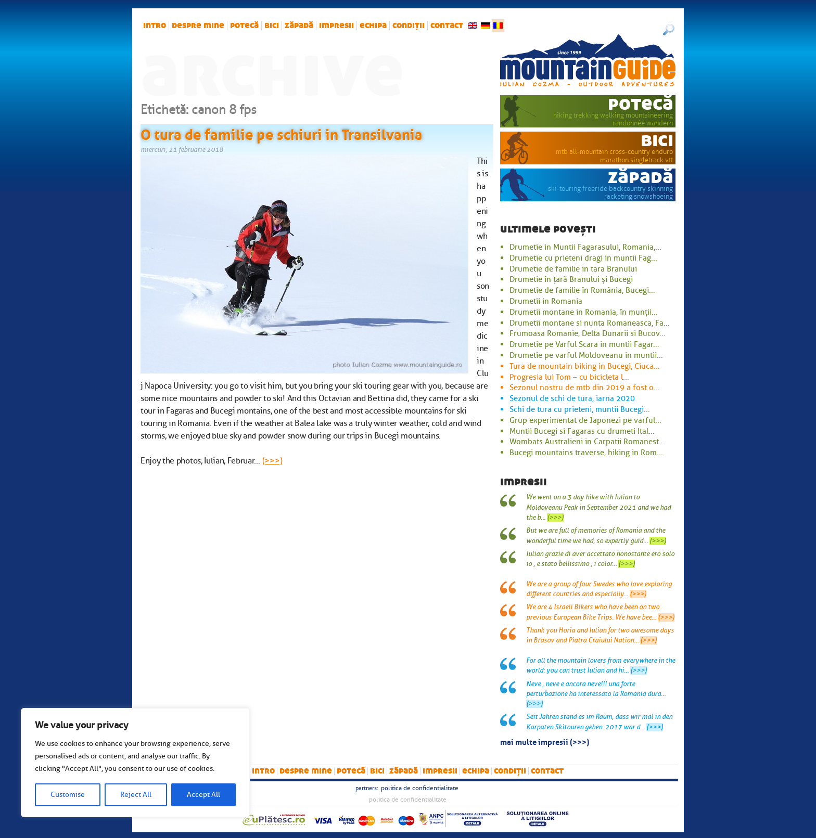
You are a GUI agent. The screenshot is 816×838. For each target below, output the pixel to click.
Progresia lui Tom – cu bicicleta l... (569, 377)
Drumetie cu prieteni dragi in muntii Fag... (583, 258)
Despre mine (198, 25)
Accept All (203, 794)
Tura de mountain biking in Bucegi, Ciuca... (584, 366)
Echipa (373, 25)
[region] (135, 762)
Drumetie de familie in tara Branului (573, 269)
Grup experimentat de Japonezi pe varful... (585, 420)
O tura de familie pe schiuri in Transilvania (282, 132)
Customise (67, 794)
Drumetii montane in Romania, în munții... (583, 312)
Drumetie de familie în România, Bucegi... (582, 290)
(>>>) (272, 461)
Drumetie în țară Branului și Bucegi (571, 279)
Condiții (408, 25)
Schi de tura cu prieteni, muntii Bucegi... (579, 409)
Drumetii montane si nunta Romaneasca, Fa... (589, 323)
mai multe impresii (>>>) (544, 741)
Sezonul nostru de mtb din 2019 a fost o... (584, 387)
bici (271, 25)
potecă (244, 25)
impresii (336, 25)
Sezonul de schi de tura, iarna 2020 (572, 398)
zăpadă (299, 25)
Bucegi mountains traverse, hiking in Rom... (586, 452)
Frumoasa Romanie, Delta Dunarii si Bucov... (587, 333)
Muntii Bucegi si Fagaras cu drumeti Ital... (582, 431)
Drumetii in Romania (545, 301)
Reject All (135, 794)
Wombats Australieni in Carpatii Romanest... (587, 441)
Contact (446, 25)
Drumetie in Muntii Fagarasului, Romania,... (585, 247)
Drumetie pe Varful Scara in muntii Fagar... (584, 344)
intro (154, 25)
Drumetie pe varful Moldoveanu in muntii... (586, 355)
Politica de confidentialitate (419, 788)
